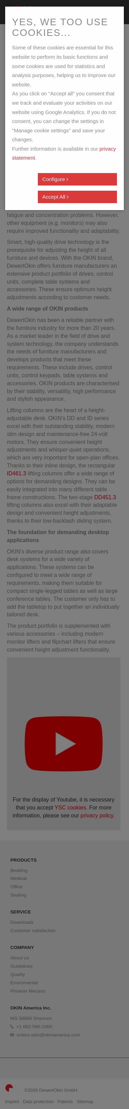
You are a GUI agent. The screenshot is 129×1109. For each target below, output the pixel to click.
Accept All (55, 197)
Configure (55, 179)
